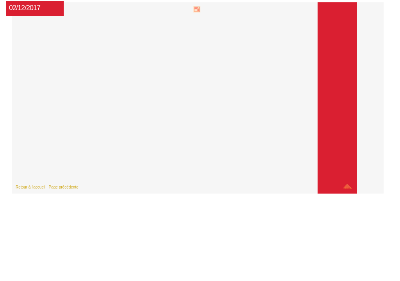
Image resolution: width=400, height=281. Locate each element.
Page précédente (64, 187)
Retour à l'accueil (30, 187)
